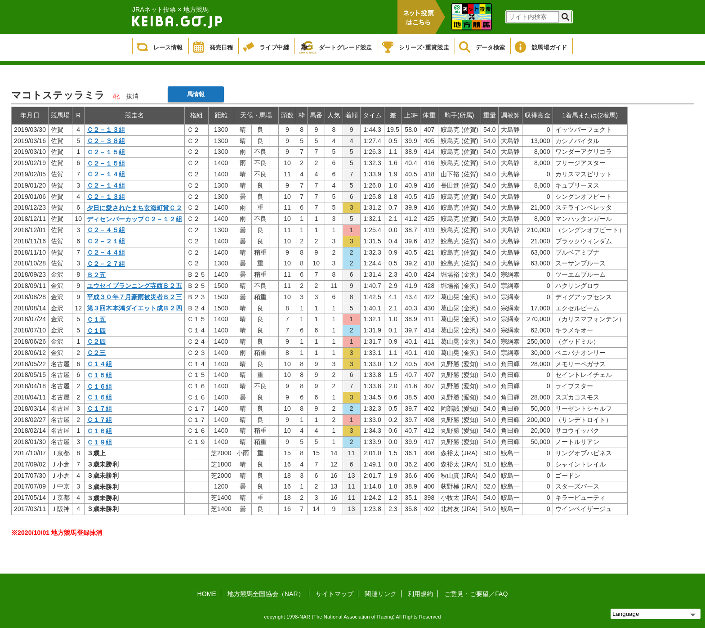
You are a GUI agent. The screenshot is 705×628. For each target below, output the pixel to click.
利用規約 (420, 593)
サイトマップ (335, 593)
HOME (206, 593)
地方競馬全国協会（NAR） (266, 593)
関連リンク (381, 593)
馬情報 (196, 94)
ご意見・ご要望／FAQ (476, 593)
